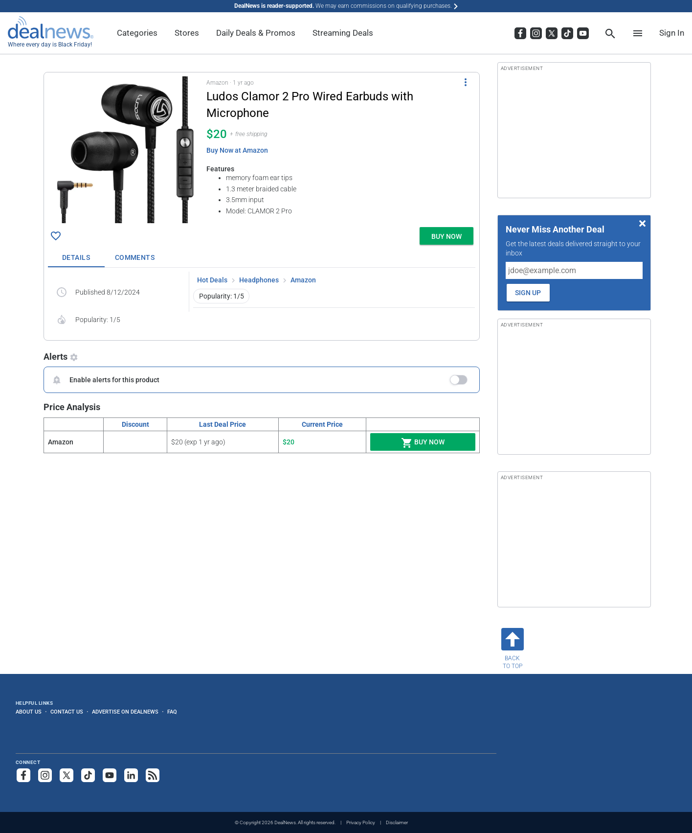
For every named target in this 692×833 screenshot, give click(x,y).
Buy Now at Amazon (237, 150)
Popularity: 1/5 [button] (221, 296)
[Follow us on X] (66, 775)
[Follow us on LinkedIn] (131, 775)
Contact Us (66, 711)
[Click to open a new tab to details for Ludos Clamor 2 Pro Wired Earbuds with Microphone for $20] (125, 149)
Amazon (303, 280)
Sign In (671, 33)
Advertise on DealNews (125, 711)
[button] (261, 147)
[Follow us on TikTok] (88, 775)
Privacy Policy (360, 822)
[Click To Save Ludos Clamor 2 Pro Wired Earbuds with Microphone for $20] (56, 236)
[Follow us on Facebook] (23, 775)
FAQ (172, 711)
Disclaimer (397, 822)
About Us (29, 711)
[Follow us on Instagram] (45, 775)
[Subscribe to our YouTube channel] (109, 775)
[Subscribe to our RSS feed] (152, 775)
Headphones (259, 280)
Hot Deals (212, 280)
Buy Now (423, 443)
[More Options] (465, 82)
